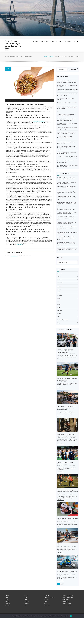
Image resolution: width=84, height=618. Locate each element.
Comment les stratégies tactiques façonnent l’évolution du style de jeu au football (66, 103)
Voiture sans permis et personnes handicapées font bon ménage (66, 208)
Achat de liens (47, 605)
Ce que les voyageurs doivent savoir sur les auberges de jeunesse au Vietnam (66, 119)
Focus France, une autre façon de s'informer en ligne (13, 44)
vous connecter (14, 256)
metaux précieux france (39, 121)
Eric (58, 222)
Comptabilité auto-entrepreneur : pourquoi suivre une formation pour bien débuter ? (66, 132)
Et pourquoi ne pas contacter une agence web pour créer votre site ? (66, 187)
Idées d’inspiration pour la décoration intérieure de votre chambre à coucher (67, 166)
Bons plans (47, 41)
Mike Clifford (60, 216)
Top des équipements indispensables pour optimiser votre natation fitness (66, 115)
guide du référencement (62, 226)
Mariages (59, 304)
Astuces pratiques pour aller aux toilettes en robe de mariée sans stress (66, 153)
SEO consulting (66, 601)
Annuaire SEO (66, 599)
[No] (82, 616)
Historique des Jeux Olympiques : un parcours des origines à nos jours (67, 128)
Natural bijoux (20, 244)
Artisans (61, 41)
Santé (41, 41)
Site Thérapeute (61, 202)
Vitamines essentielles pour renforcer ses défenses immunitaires (66, 161)
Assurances (59, 279)
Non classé (59, 310)
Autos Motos (68, 41)
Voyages (54, 41)
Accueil (45, 56)
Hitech (58, 292)
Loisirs (58, 301)
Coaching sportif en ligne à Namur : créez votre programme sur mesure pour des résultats (67, 90)
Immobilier (59, 295)
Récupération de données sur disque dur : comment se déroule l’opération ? (67, 244)
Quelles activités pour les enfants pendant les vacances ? (66, 178)
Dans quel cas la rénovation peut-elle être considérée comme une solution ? (66, 238)
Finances (51, 56)
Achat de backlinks (67, 605)
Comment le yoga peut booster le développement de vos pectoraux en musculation (65, 138)
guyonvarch (60, 208)
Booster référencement (68, 595)
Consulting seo (60, 196)
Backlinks (59, 177)
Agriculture (59, 273)
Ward (58, 212)
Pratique (35, 41)
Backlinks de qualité (61, 248)
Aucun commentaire (71, 354)
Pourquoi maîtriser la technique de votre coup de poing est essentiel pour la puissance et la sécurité (67, 148)
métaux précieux (20, 100)
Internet (59, 298)
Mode (58, 307)
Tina (7, 100)
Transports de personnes (62, 319)
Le (57, 111)
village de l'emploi (61, 232)
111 (63, 583)
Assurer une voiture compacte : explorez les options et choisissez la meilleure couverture (66, 81)
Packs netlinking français (68, 597)
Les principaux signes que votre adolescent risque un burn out (66, 183)
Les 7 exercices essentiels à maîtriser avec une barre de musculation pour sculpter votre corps (67, 157)
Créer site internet (67, 603)
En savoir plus (60, 360)
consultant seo (60, 191)
